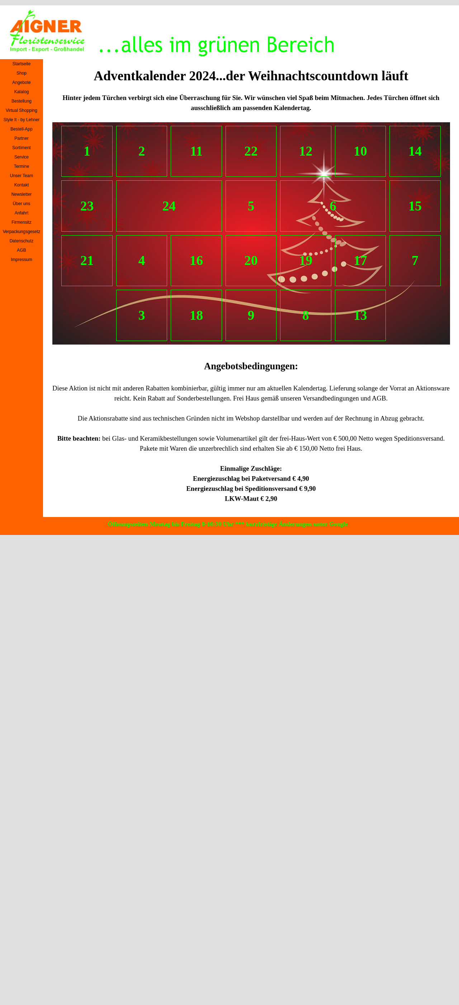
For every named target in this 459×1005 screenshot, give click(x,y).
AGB (21, 250)
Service (21, 157)
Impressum (21, 259)
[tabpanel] (251, 103)
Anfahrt (22, 212)
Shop (21, 73)
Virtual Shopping (21, 110)
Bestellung (21, 101)
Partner (21, 138)
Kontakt (21, 185)
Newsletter (21, 194)
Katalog (21, 91)
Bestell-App (21, 129)
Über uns (21, 203)
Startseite (22, 63)
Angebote (21, 82)
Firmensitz (21, 222)
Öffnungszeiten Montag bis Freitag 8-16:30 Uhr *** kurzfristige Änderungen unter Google (228, 524)
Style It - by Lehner (22, 119)
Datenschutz (22, 240)
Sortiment (21, 147)
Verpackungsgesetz (22, 231)
